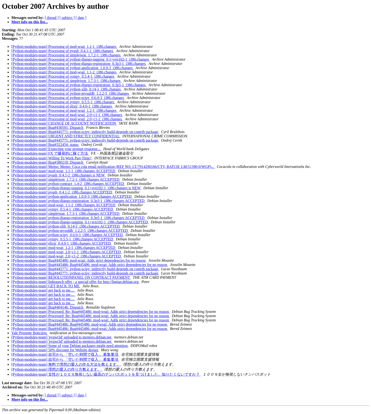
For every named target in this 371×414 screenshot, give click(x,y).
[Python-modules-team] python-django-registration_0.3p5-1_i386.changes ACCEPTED (78, 218)
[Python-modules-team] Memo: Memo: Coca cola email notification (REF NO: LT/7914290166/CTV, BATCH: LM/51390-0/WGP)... (113, 167)
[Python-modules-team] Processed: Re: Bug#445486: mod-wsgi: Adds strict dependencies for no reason (90, 312)
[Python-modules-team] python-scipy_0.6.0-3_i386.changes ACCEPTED (67, 235)
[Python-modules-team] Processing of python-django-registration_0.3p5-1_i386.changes (78, 85)
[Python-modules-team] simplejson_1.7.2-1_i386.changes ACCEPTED (65, 179)
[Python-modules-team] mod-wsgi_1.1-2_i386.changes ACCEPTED (63, 205)
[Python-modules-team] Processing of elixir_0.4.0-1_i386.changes (62, 106)
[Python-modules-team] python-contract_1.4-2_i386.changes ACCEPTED (68, 184)
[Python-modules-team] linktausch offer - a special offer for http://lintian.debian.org (75, 282)
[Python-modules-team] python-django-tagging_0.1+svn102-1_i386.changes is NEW (76, 188)
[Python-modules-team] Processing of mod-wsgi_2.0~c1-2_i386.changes (67, 119)
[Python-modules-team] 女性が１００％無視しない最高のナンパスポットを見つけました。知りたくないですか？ (106, 374)
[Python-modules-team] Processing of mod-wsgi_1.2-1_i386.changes (64, 110)
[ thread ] (52, 18)
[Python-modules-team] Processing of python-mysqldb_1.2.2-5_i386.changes (70, 93)
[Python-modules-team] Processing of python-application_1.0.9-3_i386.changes (72, 68)
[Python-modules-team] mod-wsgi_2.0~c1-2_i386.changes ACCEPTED (66, 256)
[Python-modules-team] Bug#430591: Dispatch (47, 128)
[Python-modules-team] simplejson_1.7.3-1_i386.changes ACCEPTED (65, 214)
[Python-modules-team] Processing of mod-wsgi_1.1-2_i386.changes (64, 72)
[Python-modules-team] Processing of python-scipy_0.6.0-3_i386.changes (68, 98)
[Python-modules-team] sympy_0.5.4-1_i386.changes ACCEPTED (62, 209)
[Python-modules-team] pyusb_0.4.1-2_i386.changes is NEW (58, 175)
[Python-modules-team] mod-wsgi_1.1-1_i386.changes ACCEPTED (63, 171)
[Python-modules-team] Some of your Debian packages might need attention (69, 346)
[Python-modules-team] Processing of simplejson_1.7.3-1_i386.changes (66, 81)
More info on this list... (29, 22)
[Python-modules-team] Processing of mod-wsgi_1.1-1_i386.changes (64, 47)
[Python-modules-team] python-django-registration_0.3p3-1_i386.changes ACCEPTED (78, 201)
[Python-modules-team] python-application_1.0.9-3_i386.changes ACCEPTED (71, 196)
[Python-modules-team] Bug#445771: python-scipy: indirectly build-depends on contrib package (85, 132)
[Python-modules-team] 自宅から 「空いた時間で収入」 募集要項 (65, 354)
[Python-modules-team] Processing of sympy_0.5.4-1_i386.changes (63, 76)
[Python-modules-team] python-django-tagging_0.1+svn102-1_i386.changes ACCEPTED (80, 222)
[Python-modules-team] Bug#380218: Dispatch (47, 162)
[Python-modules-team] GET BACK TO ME (45, 286)
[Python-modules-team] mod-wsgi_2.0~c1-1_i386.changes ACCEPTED (66, 252)
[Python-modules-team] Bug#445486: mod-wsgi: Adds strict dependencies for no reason (78, 260)
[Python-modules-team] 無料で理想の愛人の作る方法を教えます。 (66, 364)
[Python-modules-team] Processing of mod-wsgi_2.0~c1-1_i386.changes (67, 115)
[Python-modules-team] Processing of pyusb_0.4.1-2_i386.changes (62, 51)
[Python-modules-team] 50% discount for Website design (55, 350)
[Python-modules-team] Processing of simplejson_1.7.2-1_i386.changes (66, 55)
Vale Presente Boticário (29, 333)
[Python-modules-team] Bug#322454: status (45, 145)
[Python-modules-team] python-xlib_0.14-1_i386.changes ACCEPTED (66, 226)
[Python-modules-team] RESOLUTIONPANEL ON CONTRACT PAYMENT (71, 277)
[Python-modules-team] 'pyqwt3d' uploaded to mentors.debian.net (61, 337)
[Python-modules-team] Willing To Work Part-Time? (52, 158)
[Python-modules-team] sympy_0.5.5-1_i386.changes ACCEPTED (62, 239)
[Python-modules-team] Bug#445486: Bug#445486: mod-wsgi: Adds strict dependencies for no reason (89, 265)
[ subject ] (67, 18)
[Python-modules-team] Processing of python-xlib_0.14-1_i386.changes (66, 89)
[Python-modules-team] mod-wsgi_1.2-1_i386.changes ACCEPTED (63, 248)
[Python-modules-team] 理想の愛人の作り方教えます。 (56, 369)
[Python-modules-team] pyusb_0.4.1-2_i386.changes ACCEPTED (62, 192)
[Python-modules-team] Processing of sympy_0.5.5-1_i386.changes (63, 102)
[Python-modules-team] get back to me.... (43, 290)
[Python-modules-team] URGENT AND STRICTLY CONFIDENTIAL (65, 136)
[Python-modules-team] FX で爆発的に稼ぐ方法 (50, 153)
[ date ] (81, 18)
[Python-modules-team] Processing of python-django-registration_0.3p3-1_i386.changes (78, 64)
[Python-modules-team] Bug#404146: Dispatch (47, 307)
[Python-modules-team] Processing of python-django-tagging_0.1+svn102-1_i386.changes (80, 59)
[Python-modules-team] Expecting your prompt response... (56, 149)
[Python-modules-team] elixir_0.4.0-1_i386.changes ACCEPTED (61, 243)
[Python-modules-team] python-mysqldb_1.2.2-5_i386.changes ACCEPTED (70, 231)
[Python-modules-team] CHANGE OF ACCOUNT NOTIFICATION (64, 123)
